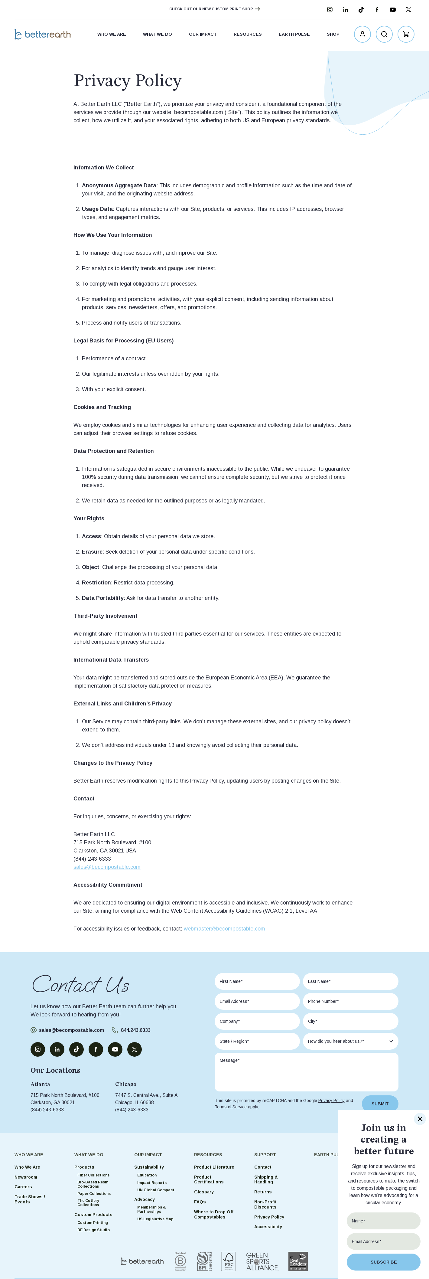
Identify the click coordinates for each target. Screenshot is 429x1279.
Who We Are (111, 35)
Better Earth (45, 35)
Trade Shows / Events (30, 1199)
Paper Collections (94, 1194)
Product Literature (214, 1167)
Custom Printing (92, 1223)
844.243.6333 (136, 1030)
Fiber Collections (93, 1175)
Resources (248, 35)
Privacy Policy (331, 1100)
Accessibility (268, 1226)
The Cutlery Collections (88, 1203)
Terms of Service (231, 1106)
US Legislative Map (155, 1219)
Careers (23, 1186)
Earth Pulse (294, 35)
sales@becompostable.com (107, 867)
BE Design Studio (93, 1230)
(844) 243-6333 (47, 1109)
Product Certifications (209, 1180)
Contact (262, 1167)
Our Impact (203, 35)
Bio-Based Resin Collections (92, 1184)
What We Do (157, 35)
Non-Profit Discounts (265, 1204)
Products (84, 1167)
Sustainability (149, 1167)
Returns (263, 1191)
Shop (333, 35)
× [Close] (420, 1119)
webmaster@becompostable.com (224, 929)
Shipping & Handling (266, 1180)
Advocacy (144, 1199)
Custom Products (93, 1214)
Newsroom (26, 1177)
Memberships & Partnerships (151, 1209)
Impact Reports (152, 1183)
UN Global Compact (155, 1190)
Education (147, 1175)
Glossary (204, 1191)
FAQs (200, 1201)
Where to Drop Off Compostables (213, 1214)
